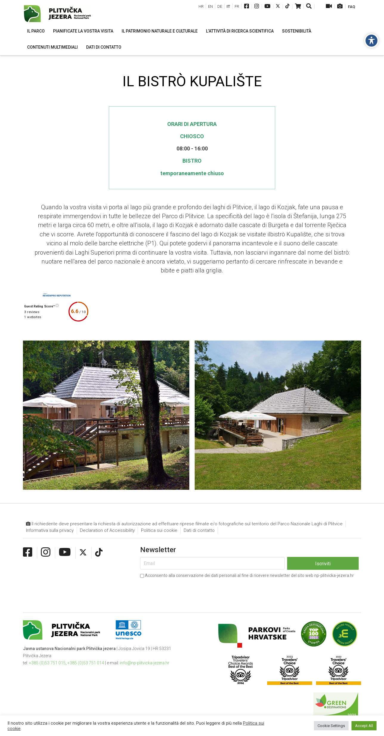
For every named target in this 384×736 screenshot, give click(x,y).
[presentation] (185, 591)
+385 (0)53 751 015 (47, 662)
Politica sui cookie (159, 530)
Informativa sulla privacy (50, 530)
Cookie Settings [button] (331, 725)
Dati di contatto (199, 530)
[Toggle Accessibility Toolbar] (371, 40)
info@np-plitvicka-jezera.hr (144, 662)
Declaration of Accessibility (107, 530)
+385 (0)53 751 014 (85, 662)
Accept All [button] (364, 725)
